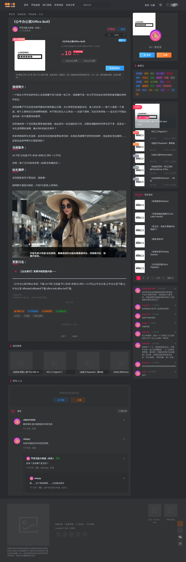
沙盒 (152, 78)
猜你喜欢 (149, 194)
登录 (147, 5)
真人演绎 (160, 73)
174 (158, 278)
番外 (138, 78)
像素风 (145, 86)
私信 (121, 29)
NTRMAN (167, 86)
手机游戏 (35, 5)
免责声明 (69, 524)
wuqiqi (144, 323)
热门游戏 (47, 5)
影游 (173, 78)
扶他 (166, 78)
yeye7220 (146, 314)
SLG (152, 86)
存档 (146, 82)
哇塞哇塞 (146, 327)
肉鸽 (146, 73)
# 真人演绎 (38, 316)
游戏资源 (22, 14)
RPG (159, 86)
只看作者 (123, 411)
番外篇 (169, 73)
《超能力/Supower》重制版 (162, 143)
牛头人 (145, 78)
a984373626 (29, 420)
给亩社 (72, 528)
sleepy (26, 439)
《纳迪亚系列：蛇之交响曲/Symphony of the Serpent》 (161, 169)
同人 (162, 82)
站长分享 (70, 5)
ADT (163, 90)
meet (144, 372)
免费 (138, 86)
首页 (26, 5)
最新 (13, 411)
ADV (157, 90)
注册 (153, 5)
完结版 (139, 82)
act (168, 90)
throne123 (146, 305)
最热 (19, 411)
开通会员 (173, 5)
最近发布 (139, 194)
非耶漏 (139, 73)
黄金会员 (70, 60)
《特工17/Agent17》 (159, 131)
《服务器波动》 (157, 239)
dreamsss (146, 363)
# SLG (17, 316)
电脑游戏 (61, 311)
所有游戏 (58, 5)
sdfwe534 (146, 332)
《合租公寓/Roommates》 (162, 155)
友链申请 (59, 524)
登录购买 (115, 68)
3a (137, 94)
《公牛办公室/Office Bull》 (32, 21)
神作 (152, 73)
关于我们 (90, 524)
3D (173, 90)
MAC (144, 90)
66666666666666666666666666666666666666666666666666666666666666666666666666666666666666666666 (159, 366)
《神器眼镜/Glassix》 (160, 201)
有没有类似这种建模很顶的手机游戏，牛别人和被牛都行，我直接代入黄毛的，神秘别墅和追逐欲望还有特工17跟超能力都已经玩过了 (158, 296)
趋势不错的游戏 (148, 318)
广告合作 (80, 524)
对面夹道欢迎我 (148, 289)
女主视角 (154, 82)
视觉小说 (19, 311)
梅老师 (159, 78)
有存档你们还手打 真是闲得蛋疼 (155, 309)
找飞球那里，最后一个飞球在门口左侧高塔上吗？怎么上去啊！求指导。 (158, 337)
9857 (144, 375)
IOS (150, 90)
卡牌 (168, 82)
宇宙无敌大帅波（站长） (30, 28)
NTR (138, 90)
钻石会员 (88, 60)
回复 (34, 428)
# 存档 (26, 316)
